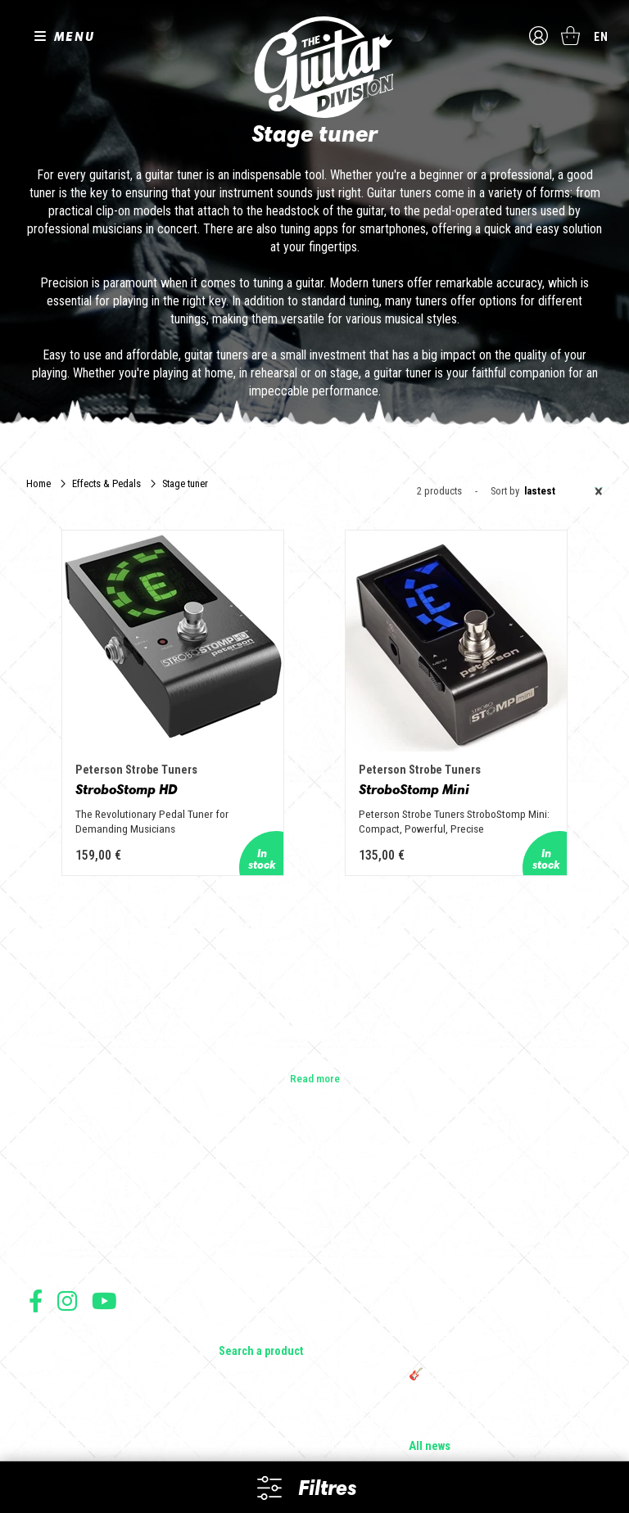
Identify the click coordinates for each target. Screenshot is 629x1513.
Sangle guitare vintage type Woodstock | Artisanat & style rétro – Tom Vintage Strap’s (503, 1221)
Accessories (248, 1273)
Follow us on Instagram (67, 1269)
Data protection (60, 1363)
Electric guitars (254, 1159)
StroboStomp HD (163, 742)
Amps (233, 1228)
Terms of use (56, 1309)
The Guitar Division (314, 67)
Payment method (62, 1381)
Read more (315, 1046)
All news (429, 1414)
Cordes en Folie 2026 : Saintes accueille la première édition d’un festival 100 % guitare (502, 1172)
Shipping (47, 1399)
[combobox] (561, 491)
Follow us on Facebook (36, 1269)
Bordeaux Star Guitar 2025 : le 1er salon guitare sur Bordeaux (500, 1385)
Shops (44, 1182)
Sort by (505, 491)
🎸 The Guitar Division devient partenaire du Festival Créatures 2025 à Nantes (504, 1349)
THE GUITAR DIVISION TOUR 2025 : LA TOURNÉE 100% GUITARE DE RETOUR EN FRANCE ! (501, 1306)
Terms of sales (59, 1327)
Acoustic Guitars (258, 1182)
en (601, 36)
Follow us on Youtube (104, 1269)
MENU (74, 36)
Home (38, 483)
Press (42, 1228)
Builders (47, 1159)
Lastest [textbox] (563, 491)
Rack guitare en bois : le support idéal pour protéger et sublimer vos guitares (498, 1264)
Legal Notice (55, 1345)
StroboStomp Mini (435, 742)
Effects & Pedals (106, 483)
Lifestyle (239, 1296)
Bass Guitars (248, 1205)
